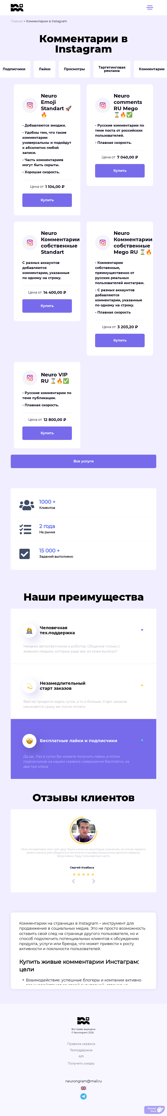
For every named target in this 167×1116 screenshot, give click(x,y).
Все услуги (84, 461)
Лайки (44, 69)
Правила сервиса (81, 1044)
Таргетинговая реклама (111, 69)
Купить (47, 200)
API (81, 1056)
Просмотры (74, 69)
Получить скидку (81, 1063)
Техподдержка (81, 1050)
